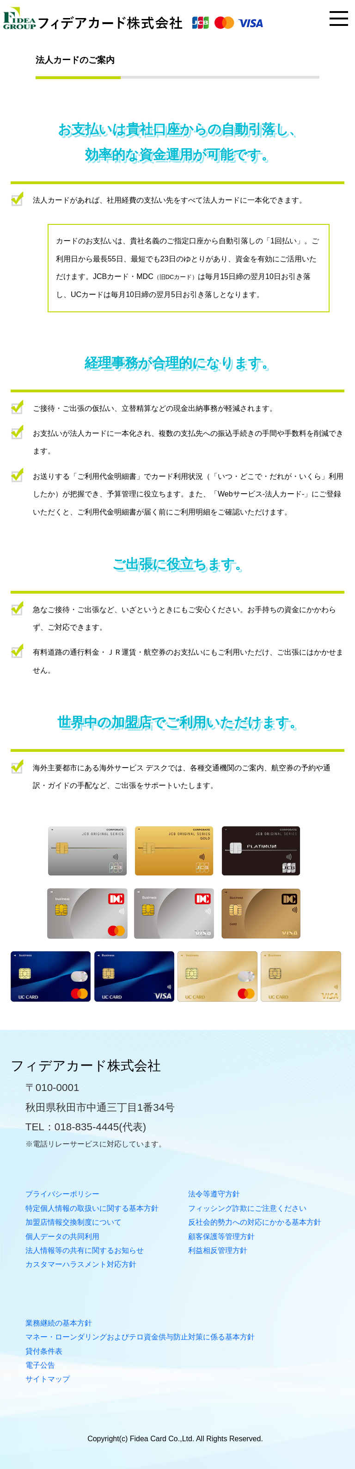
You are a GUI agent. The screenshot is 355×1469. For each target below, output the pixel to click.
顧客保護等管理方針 (221, 1236)
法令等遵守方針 (214, 1194)
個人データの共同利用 (62, 1236)
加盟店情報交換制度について (73, 1222)
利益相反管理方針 (217, 1250)
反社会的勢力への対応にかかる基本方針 (254, 1222)
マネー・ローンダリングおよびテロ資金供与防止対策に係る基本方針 (140, 1337)
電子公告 (40, 1365)
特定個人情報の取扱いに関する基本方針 (92, 1208)
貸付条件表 (43, 1351)
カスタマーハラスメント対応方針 (80, 1264)
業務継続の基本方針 (58, 1323)
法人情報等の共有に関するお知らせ (84, 1250)
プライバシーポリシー (62, 1194)
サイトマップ (47, 1379)
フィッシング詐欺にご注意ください (247, 1208)
